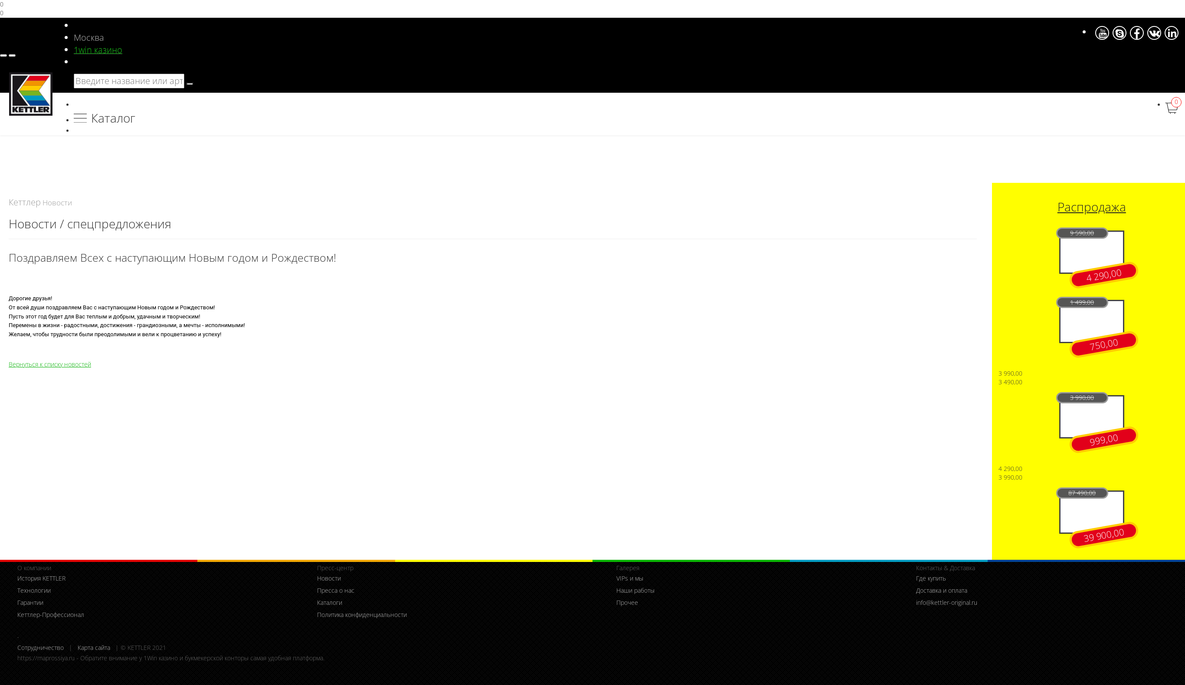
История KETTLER (41, 578)
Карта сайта (94, 647)
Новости (329, 578)
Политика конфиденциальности (362, 614)
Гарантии (30, 602)
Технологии (34, 590)
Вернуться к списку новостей (50, 364)
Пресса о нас (335, 590)
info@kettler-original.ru (946, 602)
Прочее (627, 602)
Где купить (931, 578)
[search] (190, 84)
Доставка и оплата (941, 590)
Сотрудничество (40, 647)
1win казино (98, 49)
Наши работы (635, 590)
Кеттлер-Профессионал (50, 614)
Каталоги (329, 602)
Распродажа (1091, 206)
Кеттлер (25, 202)
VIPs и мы (629, 578)
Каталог (113, 118)
